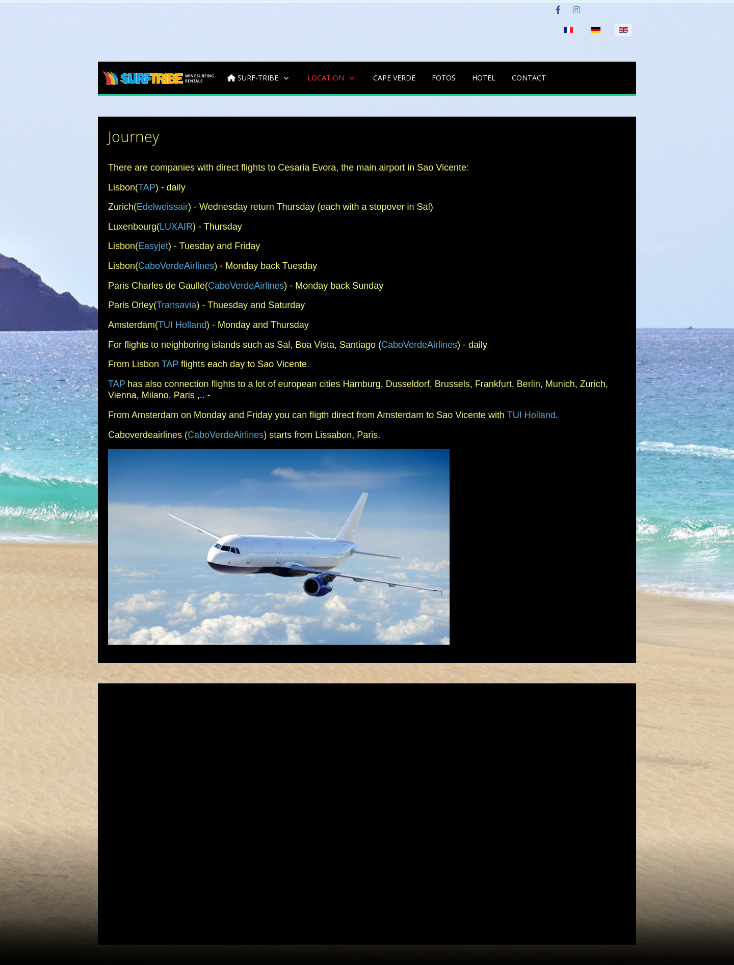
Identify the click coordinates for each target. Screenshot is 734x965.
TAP (146, 187)
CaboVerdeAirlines (176, 266)
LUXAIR (176, 227)
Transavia (176, 305)
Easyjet (153, 246)
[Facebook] (558, 10)
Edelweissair (162, 207)
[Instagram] (576, 10)
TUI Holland (182, 325)
